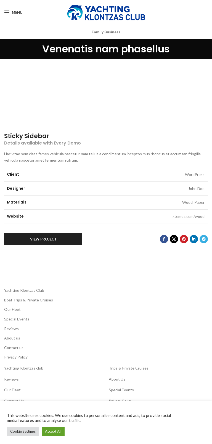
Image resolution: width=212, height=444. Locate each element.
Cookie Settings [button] (23, 431)
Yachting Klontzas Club (24, 290)
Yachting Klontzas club (23, 368)
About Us (117, 379)
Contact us (13, 347)
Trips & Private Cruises (129, 368)
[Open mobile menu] (13, 12)
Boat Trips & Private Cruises (28, 300)
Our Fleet (12, 309)
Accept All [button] (53, 431)
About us (12, 338)
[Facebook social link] (164, 239)
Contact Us (14, 400)
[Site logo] (106, 12)
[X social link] (174, 239)
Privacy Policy (16, 357)
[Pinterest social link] (184, 239)
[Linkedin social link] (194, 239)
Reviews (11, 328)
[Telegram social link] (204, 239)
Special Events (16, 319)
